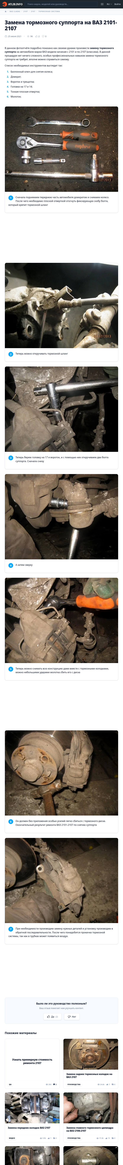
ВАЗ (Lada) (15, 11)
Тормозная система (49, 11)
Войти (117, 4)
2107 (25, 11)
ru (109, 4)
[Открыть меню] (102, 4)
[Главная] (12, 4)
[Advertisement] (61, 238)
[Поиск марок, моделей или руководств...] (61, 4)
